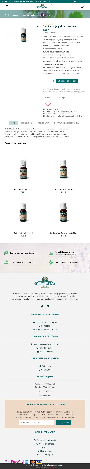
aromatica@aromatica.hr (45, 329)
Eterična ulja (48, 24)
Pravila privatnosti (45, 443)
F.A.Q (45, 447)
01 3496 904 (45, 370)
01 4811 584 (45, 326)
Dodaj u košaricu (68, 81)
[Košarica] (82, 6)
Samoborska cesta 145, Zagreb (45, 344)
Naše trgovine (45, 451)
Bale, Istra (45, 366)
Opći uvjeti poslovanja (45, 440)
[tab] (43, 122)
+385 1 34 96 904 (45, 348)
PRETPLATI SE (63, 423)
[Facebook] (42, 307)
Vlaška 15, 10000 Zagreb (45, 322)
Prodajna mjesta (45, 454)
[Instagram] (48, 307)
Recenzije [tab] (26, 123)
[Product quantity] (49, 81)
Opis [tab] (12, 123)
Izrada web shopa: (41, 467)
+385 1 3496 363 (45, 351)
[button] (38, 26)
